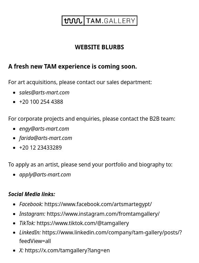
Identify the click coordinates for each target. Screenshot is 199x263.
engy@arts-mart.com (44, 128)
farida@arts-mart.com (45, 138)
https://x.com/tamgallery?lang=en (67, 250)
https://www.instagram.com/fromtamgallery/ (103, 214)
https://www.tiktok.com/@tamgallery (83, 223)
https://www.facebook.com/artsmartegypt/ (98, 204)
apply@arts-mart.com (45, 174)
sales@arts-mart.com (44, 92)
